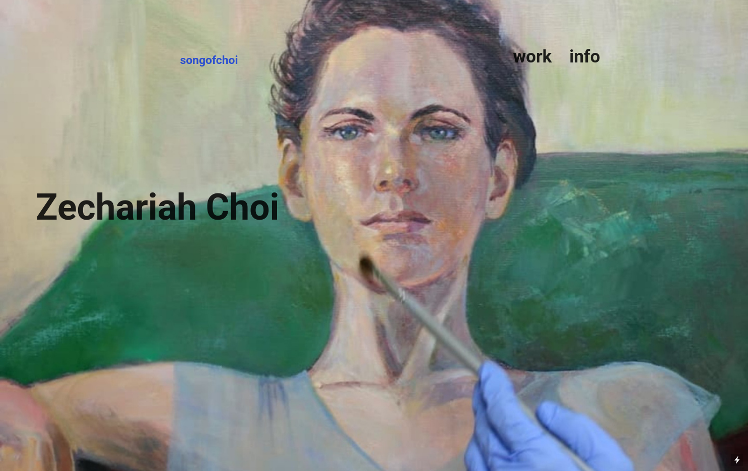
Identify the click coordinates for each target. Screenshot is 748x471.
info (582, 56)
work (532, 56)
